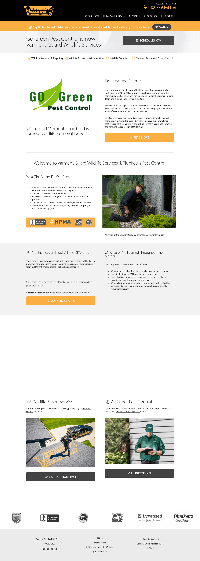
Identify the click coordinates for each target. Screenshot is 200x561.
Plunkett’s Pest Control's (128, 411)
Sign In (150, 548)
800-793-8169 (49, 543)
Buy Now (161, 27)
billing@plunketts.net (68, 266)
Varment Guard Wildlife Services (150, 543)
